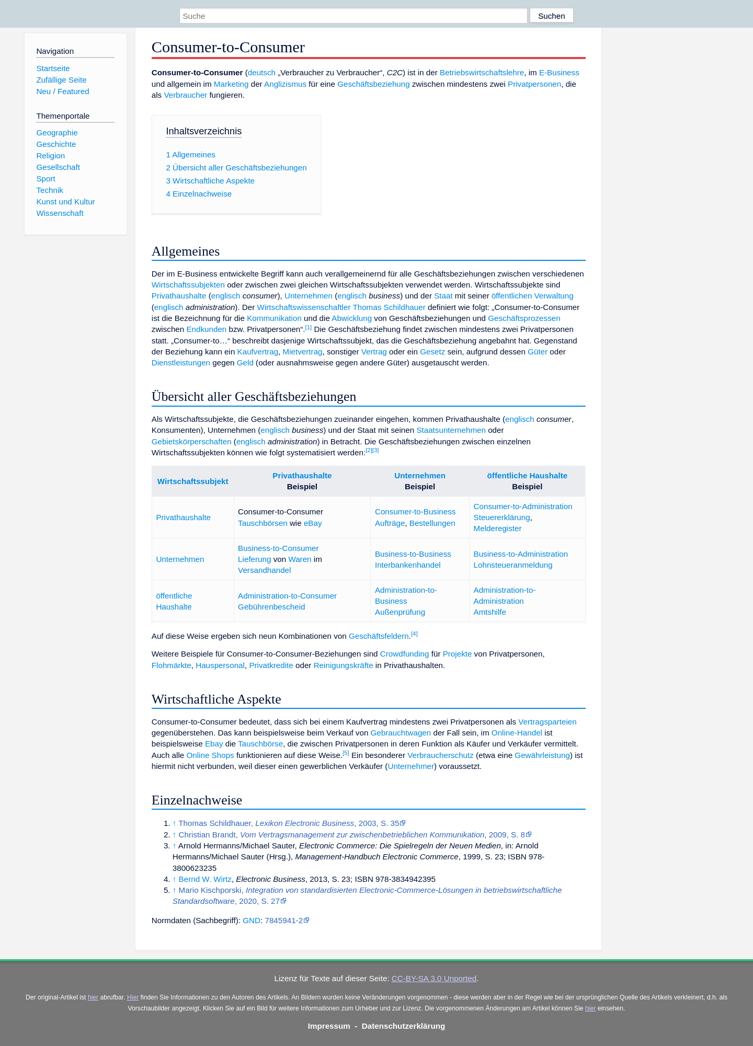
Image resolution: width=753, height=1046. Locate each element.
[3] (375, 450)
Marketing (231, 83)
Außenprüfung (400, 611)
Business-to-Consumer (278, 548)
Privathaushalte (179, 295)
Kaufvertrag (258, 351)
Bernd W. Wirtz (205, 879)
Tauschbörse (260, 743)
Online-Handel (517, 732)
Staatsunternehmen (451, 430)
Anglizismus (285, 83)
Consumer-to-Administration (523, 506)
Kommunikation (274, 318)
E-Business (559, 72)
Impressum (329, 1025)
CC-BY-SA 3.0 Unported (434, 978)
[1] (308, 327)
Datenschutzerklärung (404, 1025)
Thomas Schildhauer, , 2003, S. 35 (288, 823)
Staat (443, 295)
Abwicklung (352, 318)
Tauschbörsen (263, 523)
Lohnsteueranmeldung (513, 564)
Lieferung (254, 559)
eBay (313, 523)
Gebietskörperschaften (192, 441)
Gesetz (432, 351)
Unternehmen (308, 295)
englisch (226, 295)
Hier (133, 997)
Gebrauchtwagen (401, 732)
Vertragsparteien (547, 721)
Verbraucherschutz (440, 755)
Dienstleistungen (181, 362)
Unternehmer (410, 766)
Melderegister (498, 528)
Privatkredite (271, 665)
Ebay (214, 743)
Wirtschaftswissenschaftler (304, 307)
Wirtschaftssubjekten (188, 284)
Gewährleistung (542, 755)
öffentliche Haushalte (527, 475)
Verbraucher (185, 94)
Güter (537, 351)
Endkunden (206, 329)
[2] (369, 450)
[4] (414, 633)
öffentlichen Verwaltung (533, 295)
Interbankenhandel (408, 564)
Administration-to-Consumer (287, 595)
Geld (245, 362)
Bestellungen (432, 523)
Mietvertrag (303, 351)
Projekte (457, 653)
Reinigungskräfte (343, 665)
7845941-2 (284, 920)
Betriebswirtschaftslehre (482, 72)
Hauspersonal (220, 665)
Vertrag (374, 351)
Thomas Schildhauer (388, 307)
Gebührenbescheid (271, 606)
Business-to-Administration (521, 553)
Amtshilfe (490, 611)
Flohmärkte (171, 665)
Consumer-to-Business (415, 511)
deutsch (262, 72)
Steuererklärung (502, 517)
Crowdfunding (404, 653)
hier (93, 997)
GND (251, 920)
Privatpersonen (534, 83)
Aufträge (390, 523)
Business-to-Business (413, 553)
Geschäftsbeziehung (373, 83)
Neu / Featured (62, 91)
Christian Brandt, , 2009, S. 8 (352, 834)
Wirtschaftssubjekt (193, 481)
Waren (299, 559)
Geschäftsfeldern (379, 635)
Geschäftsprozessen (524, 318)
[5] (346, 753)
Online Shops (210, 755)
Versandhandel (264, 570)
